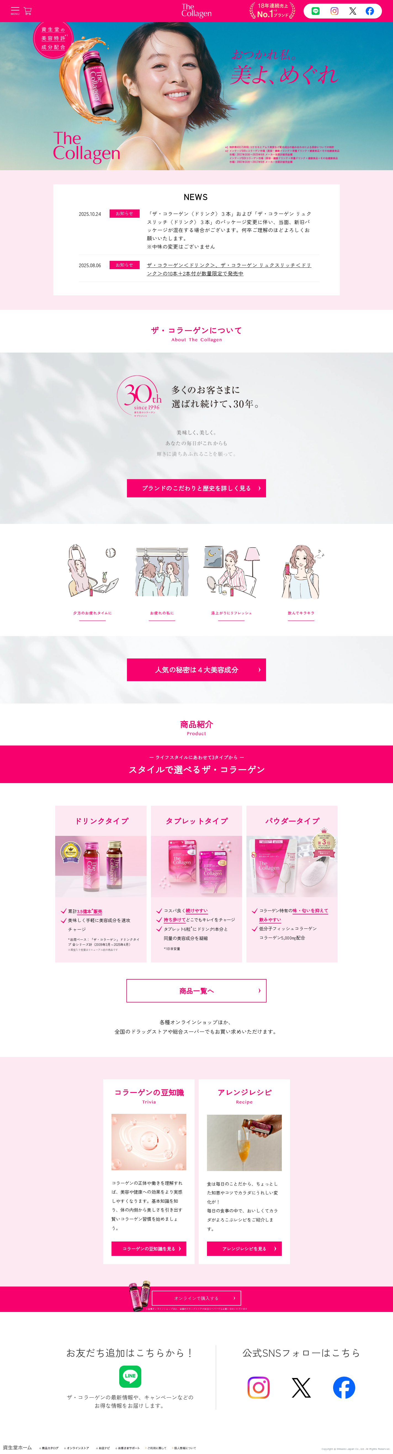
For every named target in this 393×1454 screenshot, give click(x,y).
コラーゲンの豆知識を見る (149, 1248)
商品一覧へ (196, 991)
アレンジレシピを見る (244, 1248)
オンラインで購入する (196, 1298)
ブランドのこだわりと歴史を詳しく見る (196, 488)
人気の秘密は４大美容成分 (196, 669)
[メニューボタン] (15, 11)
